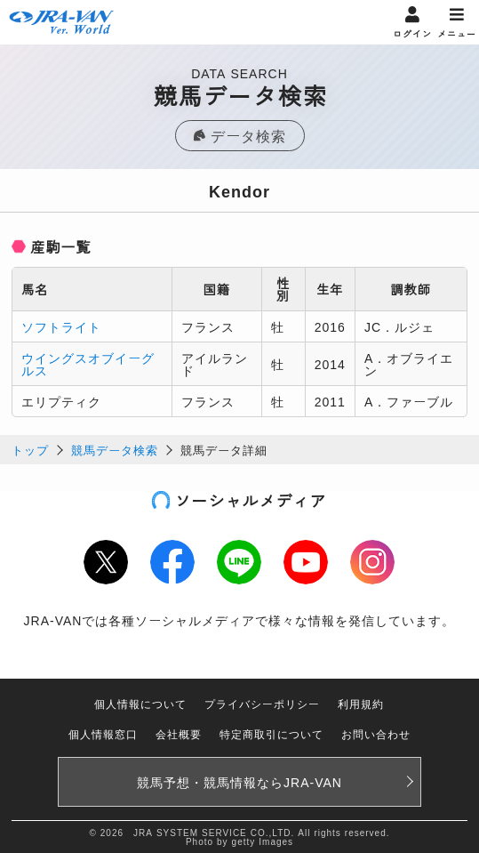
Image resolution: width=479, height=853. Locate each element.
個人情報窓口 (103, 733)
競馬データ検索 (114, 449)
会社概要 (179, 733)
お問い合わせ (376, 733)
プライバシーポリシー (262, 703)
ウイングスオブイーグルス (88, 364)
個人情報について (140, 703)
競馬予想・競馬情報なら (239, 782)
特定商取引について (271, 733)
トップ (30, 449)
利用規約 (361, 703)
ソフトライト (61, 326)
